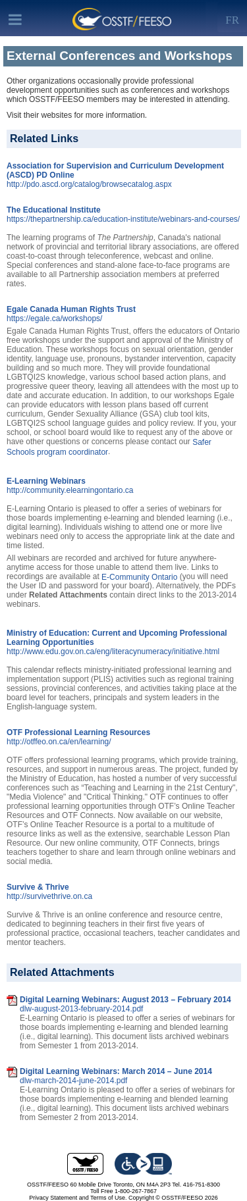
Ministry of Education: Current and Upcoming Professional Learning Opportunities (117, 637)
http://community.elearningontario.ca (70, 490)
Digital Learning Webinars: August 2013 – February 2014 (125, 999)
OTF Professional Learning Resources (78, 732)
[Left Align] (232, 17)
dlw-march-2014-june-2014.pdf (73, 1080)
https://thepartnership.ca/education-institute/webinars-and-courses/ (123, 219)
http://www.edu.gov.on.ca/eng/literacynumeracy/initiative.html (113, 651)
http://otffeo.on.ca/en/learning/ (59, 741)
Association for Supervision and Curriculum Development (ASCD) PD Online (115, 170)
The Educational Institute (54, 210)
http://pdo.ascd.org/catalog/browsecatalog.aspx (89, 184)
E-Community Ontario (139, 576)
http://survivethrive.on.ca (49, 896)
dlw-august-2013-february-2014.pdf (81, 1008)
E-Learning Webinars (46, 481)
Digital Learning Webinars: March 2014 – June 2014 (116, 1071)
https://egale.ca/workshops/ (54, 318)
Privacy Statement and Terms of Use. (77, 1197)
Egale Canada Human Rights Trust (71, 309)
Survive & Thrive (38, 887)
